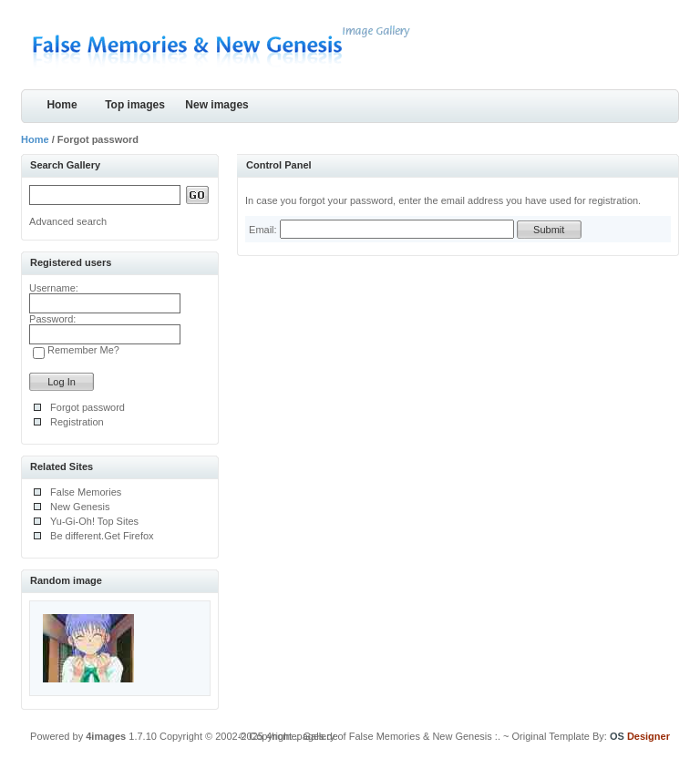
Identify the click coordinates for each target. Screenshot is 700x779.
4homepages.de (302, 736)
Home (61, 104)
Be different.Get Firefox (102, 535)
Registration (77, 421)
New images (216, 104)
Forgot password (87, 407)
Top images (135, 104)
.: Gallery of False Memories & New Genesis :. (397, 736)
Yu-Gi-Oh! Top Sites (94, 521)
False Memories (85, 492)
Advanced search (68, 221)
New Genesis (79, 506)
